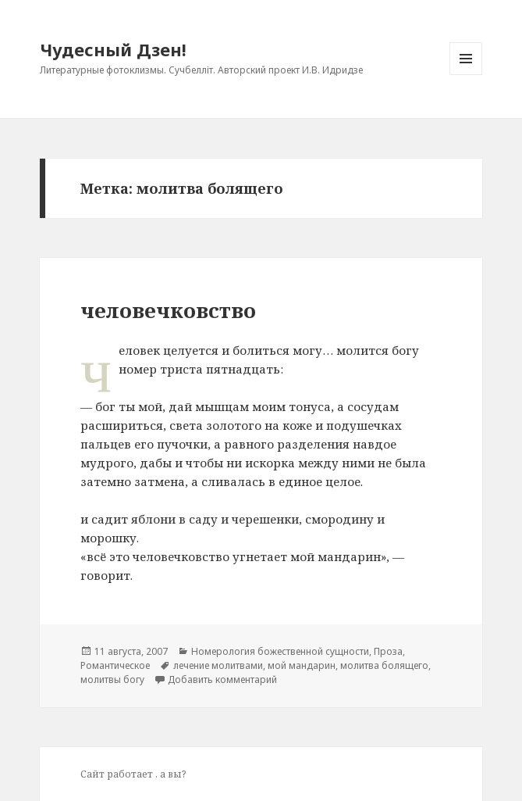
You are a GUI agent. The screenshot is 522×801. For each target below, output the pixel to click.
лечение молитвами (218, 665)
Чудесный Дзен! (113, 49)
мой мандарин (302, 665)
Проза (388, 651)
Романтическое (115, 665)
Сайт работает (117, 774)
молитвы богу (112, 679)
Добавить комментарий (222, 679)
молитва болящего (384, 665)
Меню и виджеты (466, 74)
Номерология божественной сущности (280, 651)
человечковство (168, 310)
